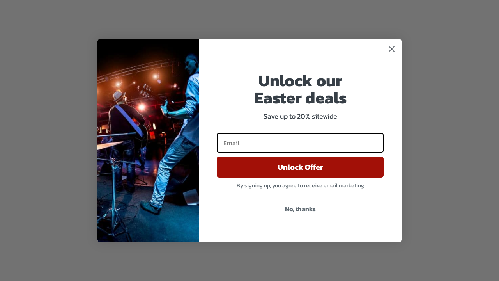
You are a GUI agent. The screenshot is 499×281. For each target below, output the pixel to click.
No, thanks (300, 208)
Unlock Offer (300, 167)
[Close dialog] (391, 49)
